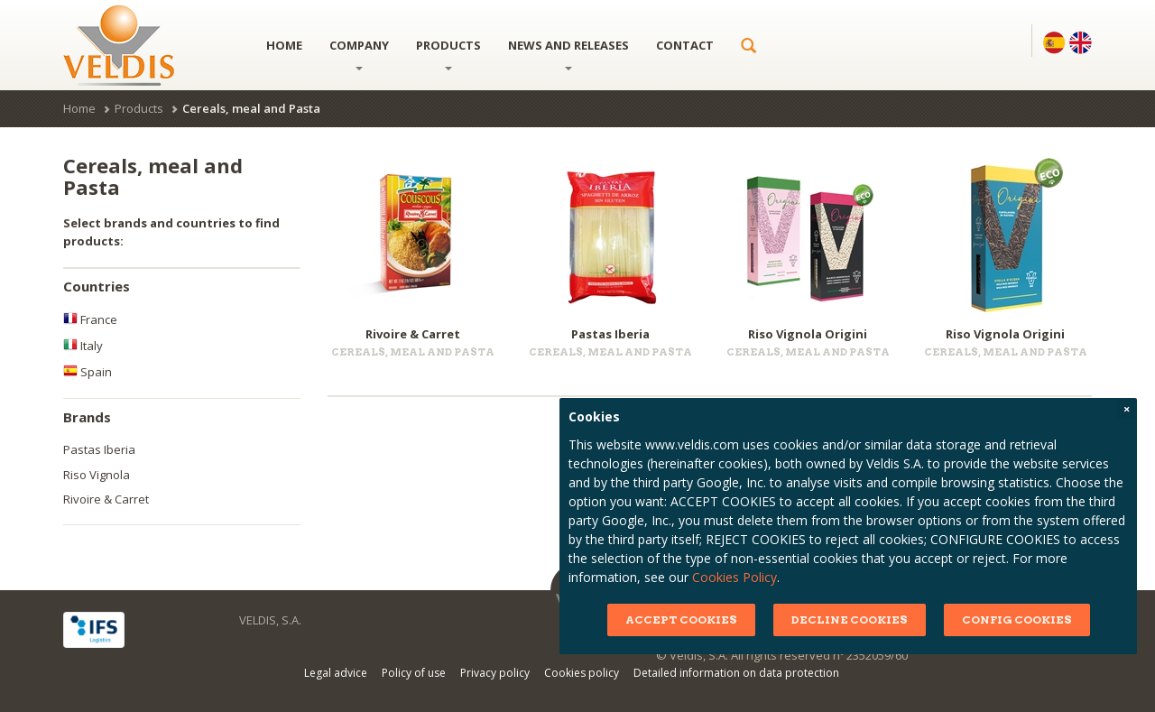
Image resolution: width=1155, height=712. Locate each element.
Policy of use (414, 672)
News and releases (568, 53)
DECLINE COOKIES (864, 619)
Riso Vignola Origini (807, 334)
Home (284, 45)
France (90, 319)
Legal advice (335, 672)
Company (359, 53)
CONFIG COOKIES (1031, 619)
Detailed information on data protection (736, 672)
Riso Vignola (96, 475)
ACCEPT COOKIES (696, 619)
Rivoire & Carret (106, 499)
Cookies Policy (749, 577)
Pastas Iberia (99, 449)
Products (448, 53)
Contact (685, 45)
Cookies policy (581, 672)
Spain (87, 372)
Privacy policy (495, 672)
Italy (83, 346)
